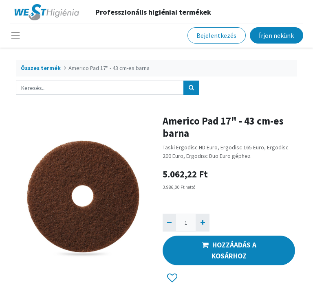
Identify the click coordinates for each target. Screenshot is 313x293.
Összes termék (41, 68)
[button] (172, 278)
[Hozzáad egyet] (202, 222)
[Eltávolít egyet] (169, 222)
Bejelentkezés (216, 35)
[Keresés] (191, 88)
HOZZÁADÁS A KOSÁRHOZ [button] (229, 250)
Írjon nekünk (276, 35)
